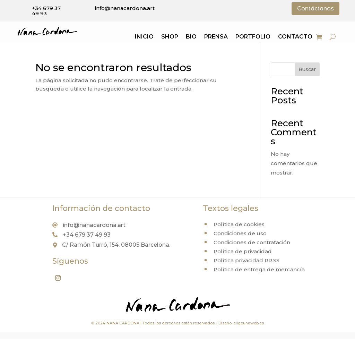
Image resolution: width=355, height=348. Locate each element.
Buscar (307, 69)
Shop (169, 37)
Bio (191, 37)
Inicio (144, 37)
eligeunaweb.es (248, 323)
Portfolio (252, 37)
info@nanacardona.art (125, 8)
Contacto (295, 37)
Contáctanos (315, 8)
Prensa (216, 37)
